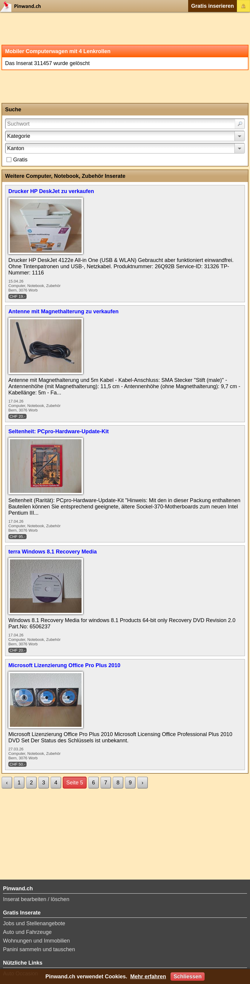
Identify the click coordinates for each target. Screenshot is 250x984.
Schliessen (188, 977)
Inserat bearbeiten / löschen (36, 899)
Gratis (20, 160)
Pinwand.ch (22, 6)
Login (243, 6)
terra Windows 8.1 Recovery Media (52, 552)
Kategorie (18, 136)
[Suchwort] (125, 123)
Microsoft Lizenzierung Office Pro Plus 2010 (64, 665)
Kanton (15, 148)
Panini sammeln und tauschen (39, 949)
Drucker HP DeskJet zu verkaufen (51, 191)
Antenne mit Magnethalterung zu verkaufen (63, 311)
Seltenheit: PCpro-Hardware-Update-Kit (58, 431)
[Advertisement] (125, 28)
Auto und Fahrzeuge (27, 932)
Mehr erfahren (148, 977)
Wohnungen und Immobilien (36, 941)
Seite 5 (74, 783)
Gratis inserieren (212, 6)
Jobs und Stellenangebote (34, 923)
